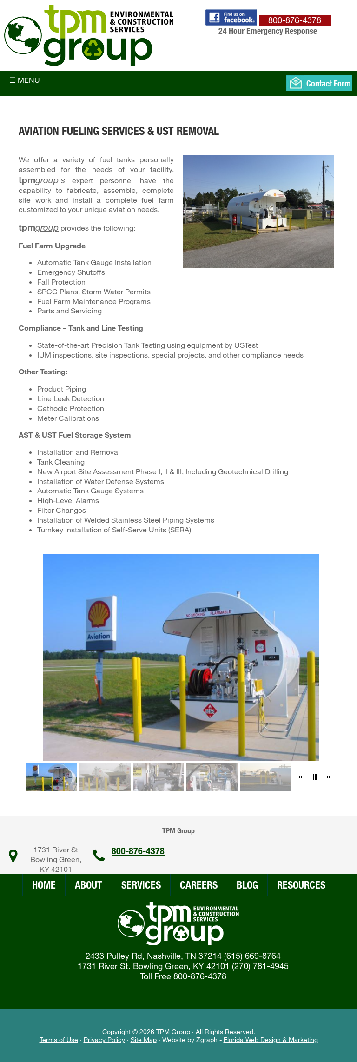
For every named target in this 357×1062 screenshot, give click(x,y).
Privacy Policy (104, 1039)
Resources (301, 884)
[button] (301, 777)
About (88, 884)
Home (44, 884)
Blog (247, 884)
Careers (199, 884)
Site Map (144, 1039)
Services (141, 884)
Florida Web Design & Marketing (271, 1039)
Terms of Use (59, 1039)
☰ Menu (24, 79)
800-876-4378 (138, 850)
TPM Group (173, 1031)
